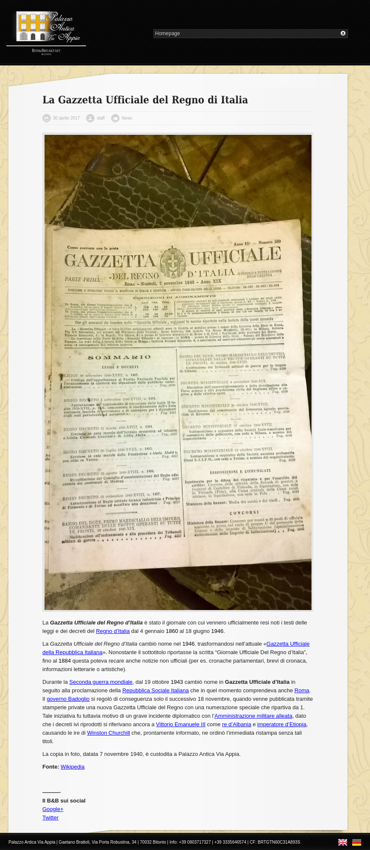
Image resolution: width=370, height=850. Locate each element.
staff (101, 118)
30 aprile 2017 (66, 118)
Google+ (53, 809)
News (127, 118)
